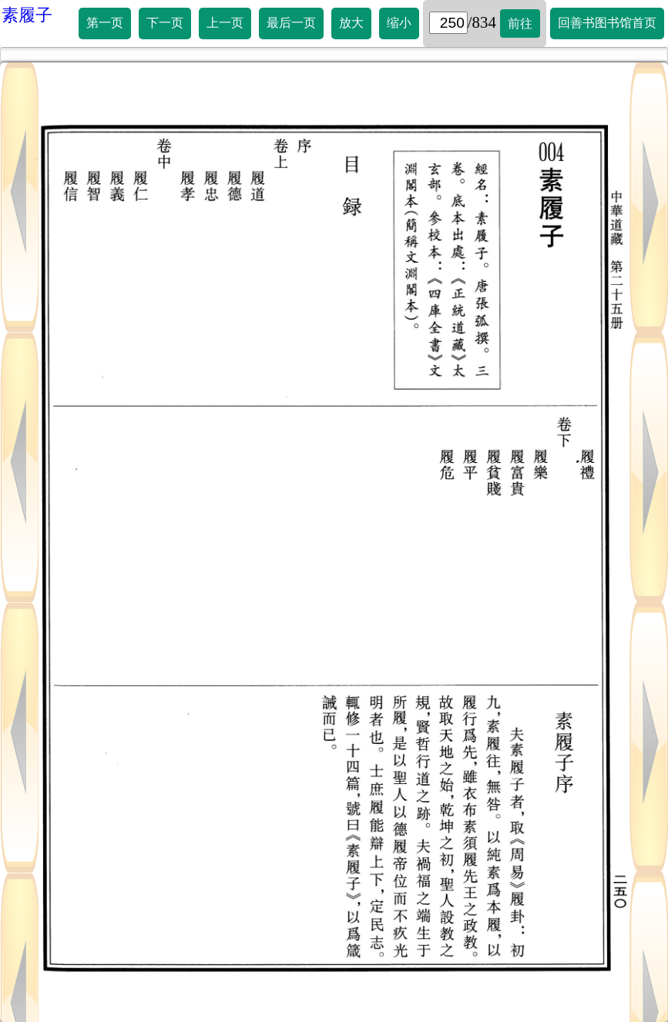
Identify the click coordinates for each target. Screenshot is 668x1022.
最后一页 (291, 22)
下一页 (164, 22)
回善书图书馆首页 (607, 22)
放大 (351, 22)
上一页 (224, 22)
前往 (520, 23)
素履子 (27, 15)
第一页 (104, 22)
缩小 (399, 22)
